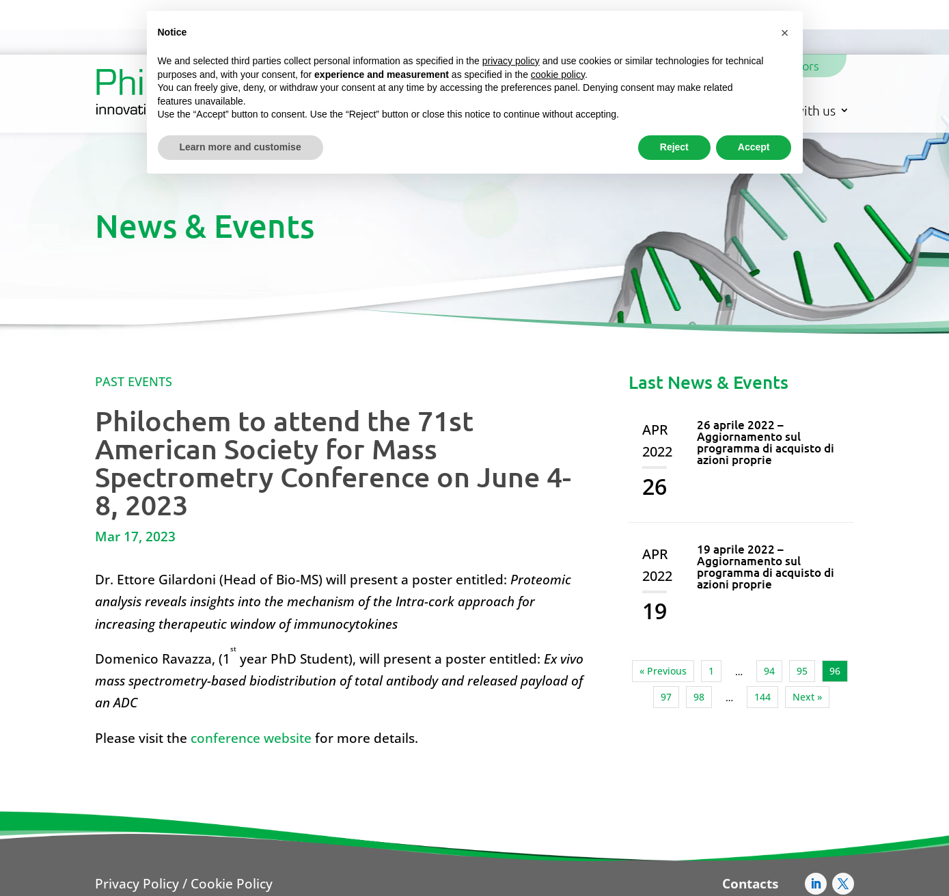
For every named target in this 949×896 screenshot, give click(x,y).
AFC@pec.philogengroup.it (707, 878)
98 (698, 642)
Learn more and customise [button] (240, 146)
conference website (251, 684)
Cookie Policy (232, 830)
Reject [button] (674, 146)
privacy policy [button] (511, 60)
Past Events (133, 327)
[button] (785, 33)
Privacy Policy (137, 830)
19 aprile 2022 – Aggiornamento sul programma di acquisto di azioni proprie (765, 512)
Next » (807, 642)
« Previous (663, 616)
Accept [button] (754, 146)
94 (769, 616)
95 (802, 616)
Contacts (750, 830)
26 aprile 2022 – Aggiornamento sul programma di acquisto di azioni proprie (765, 388)
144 (762, 642)
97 (666, 642)
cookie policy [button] (558, 74)
